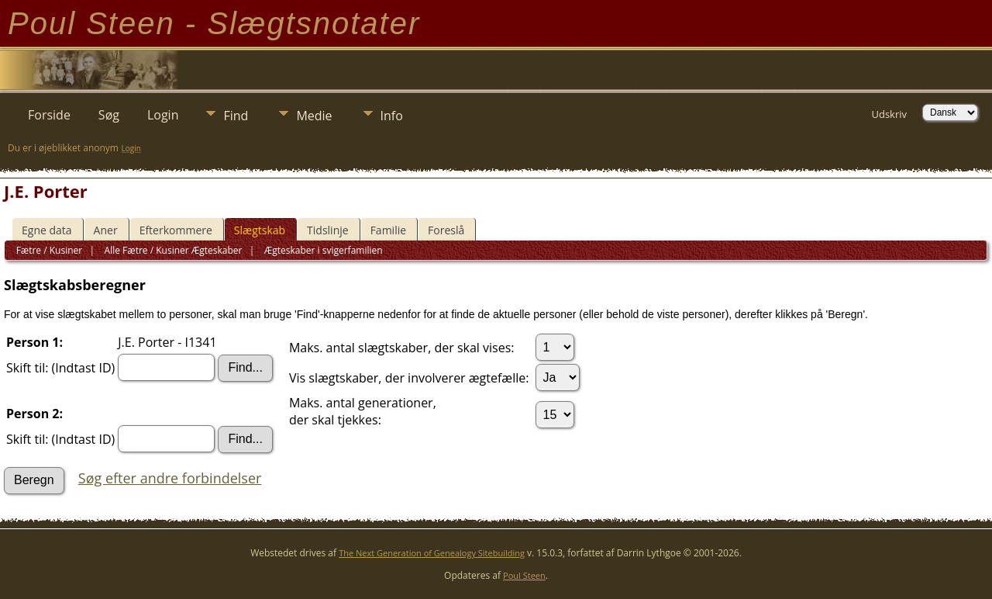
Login (163, 114)
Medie (314, 115)
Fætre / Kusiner (49, 250)
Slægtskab (259, 230)
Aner (106, 230)
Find (235, 115)
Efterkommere (176, 230)
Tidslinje (328, 230)
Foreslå (446, 230)
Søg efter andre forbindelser (170, 478)
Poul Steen (524, 575)
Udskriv (889, 114)
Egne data (47, 230)
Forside (49, 114)
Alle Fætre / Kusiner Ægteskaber (172, 250)
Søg (108, 114)
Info (392, 115)
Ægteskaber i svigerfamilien (322, 250)
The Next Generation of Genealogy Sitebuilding (432, 553)
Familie (388, 230)
